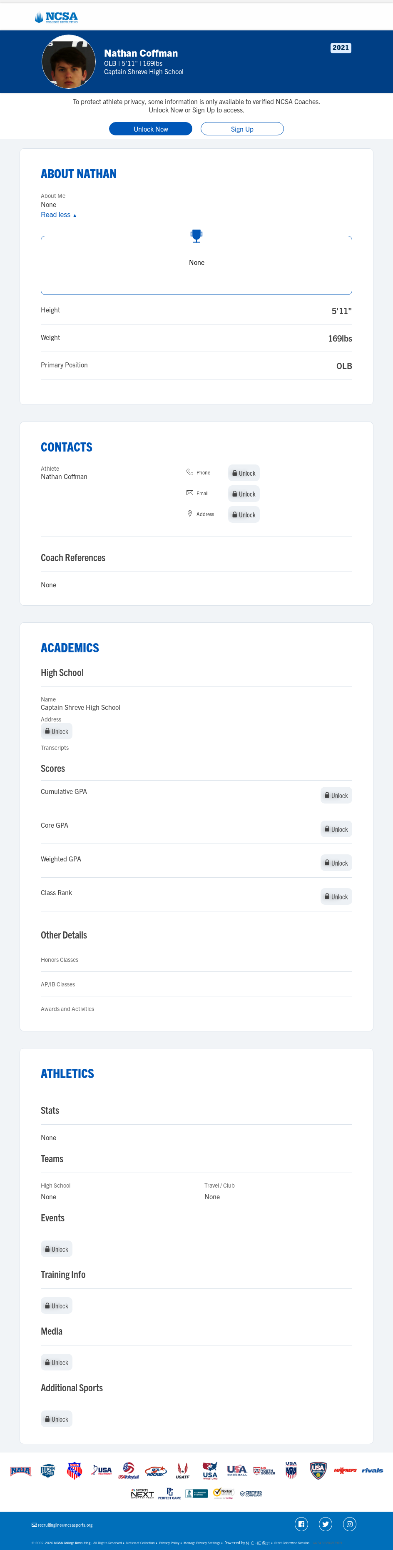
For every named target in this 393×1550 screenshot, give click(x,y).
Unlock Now (151, 129)
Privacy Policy (169, 1542)
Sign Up (242, 129)
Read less (59, 214)
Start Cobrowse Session (292, 1542)
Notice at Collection (140, 1542)
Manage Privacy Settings (202, 1542)
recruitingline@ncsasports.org (65, 1525)
